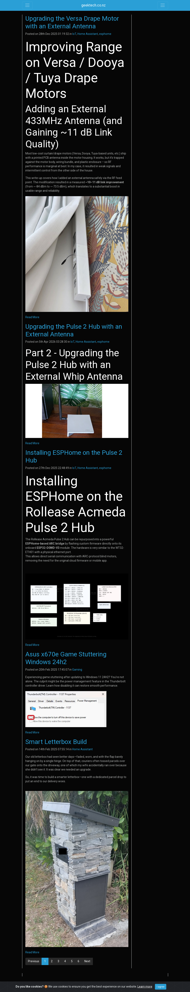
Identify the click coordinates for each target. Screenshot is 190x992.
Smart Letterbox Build (56, 742)
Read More (32, 317)
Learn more (144, 986)
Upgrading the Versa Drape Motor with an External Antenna (72, 22)
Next (87, 961)
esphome (105, 33)
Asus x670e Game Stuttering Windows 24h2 (65, 658)
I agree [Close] (160, 986)
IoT (74, 33)
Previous (33, 961)
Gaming (77, 669)
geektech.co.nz (93, 5)
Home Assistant (87, 33)
